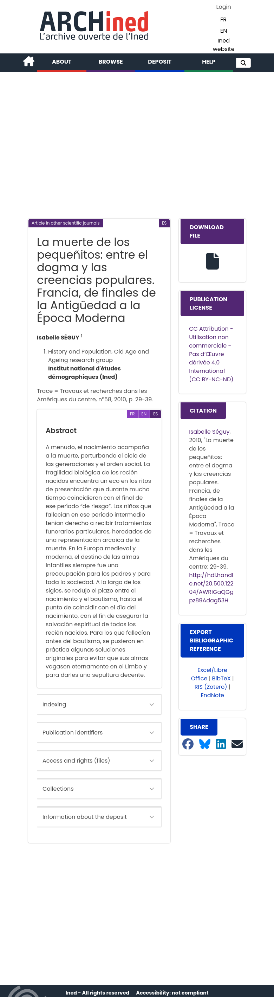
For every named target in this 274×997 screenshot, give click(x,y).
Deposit (159, 62)
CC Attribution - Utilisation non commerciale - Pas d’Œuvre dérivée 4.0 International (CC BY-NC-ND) (211, 354)
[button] (243, 63)
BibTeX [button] (221, 678)
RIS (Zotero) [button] (211, 687)
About (62, 62)
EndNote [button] (212, 695)
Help (208, 62)
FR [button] (223, 19)
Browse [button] (111, 62)
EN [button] (223, 31)
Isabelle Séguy (209, 432)
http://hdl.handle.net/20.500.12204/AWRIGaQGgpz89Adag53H (211, 587)
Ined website (224, 45)
